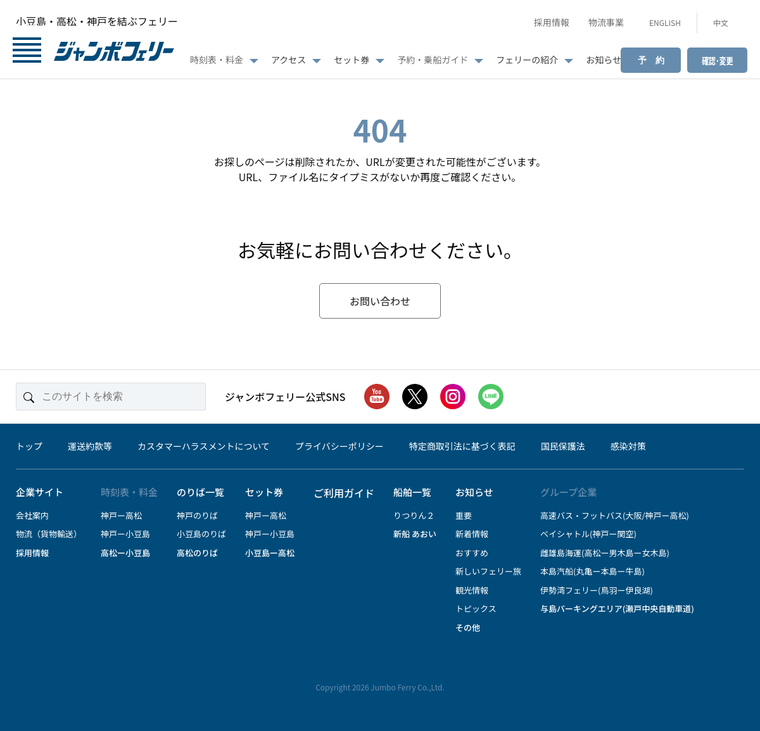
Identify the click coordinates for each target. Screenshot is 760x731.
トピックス (476, 608)
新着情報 (471, 534)
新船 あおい (414, 534)
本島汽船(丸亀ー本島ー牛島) (592, 571)
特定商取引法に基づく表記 (462, 446)
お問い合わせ (380, 300)
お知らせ (603, 59)
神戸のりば (197, 515)
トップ (29, 446)
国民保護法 (563, 446)
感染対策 (628, 446)
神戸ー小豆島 (125, 534)
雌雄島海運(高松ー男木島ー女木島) (604, 553)
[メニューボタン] (27, 52)
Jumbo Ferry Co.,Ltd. (407, 687)
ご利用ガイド (344, 492)
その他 (467, 627)
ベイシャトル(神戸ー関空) (588, 534)
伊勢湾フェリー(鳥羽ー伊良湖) (596, 590)
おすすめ (471, 553)
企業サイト (39, 492)
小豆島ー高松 (269, 553)
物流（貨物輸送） (49, 534)
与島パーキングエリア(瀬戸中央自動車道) (617, 608)
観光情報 (471, 590)
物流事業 (606, 22)
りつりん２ (413, 515)
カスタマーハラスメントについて (203, 446)
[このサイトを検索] (111, 396)
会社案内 (32, 515)
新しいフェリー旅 (488, 571)
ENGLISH (665, 22)
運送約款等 (90, 446)
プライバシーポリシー (339, 446)
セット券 (351, 59)
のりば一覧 (200, 492)
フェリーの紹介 (527, 59)
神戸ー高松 (121, 515)
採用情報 (551, 22)
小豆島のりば (201, 534)
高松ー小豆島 (125, 553)
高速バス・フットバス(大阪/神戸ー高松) (614, 515)
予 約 (651, 60)
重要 (463, 515)
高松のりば (197, 553)
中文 (720, 22)
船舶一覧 (412, 492)
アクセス (288, 59)
